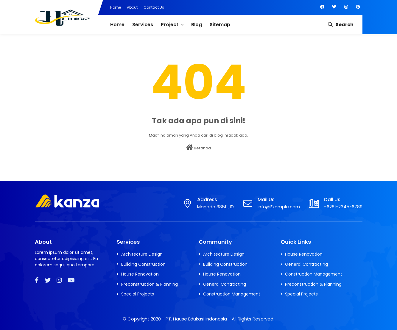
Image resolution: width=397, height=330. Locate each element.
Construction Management (231, 294)
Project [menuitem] (169, 24)
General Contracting (224, 284)
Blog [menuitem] (196, 24)
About (132, 7)
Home (115, 7)
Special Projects (137, 294)
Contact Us (154, 7)
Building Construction (143, 264)
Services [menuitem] (142, 24)
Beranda (198, 147)
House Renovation (140, 274)
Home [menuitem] (117, 24)
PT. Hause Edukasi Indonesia (196, 319)
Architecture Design (142, 254)
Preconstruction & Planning (149, 284)
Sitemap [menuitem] (220, 24)
